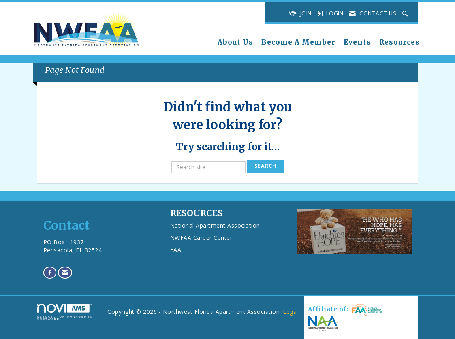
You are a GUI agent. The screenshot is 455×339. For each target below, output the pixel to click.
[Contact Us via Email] (65, 272)
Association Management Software (66, 312)
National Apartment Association (215, 225)
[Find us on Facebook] (50, 272)
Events (357, 42)
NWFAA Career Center (201, 237)
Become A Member (298, 42)
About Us (235, 42)
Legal (290, 312)
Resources (399, 42)
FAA (176, 250)
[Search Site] (406, 13)
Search (265, 165)
